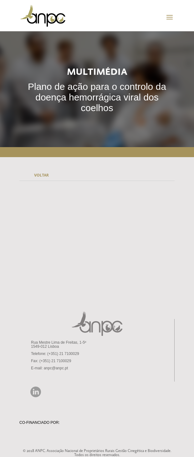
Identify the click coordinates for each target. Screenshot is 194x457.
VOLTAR (41, 175)
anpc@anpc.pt (56, 368)
